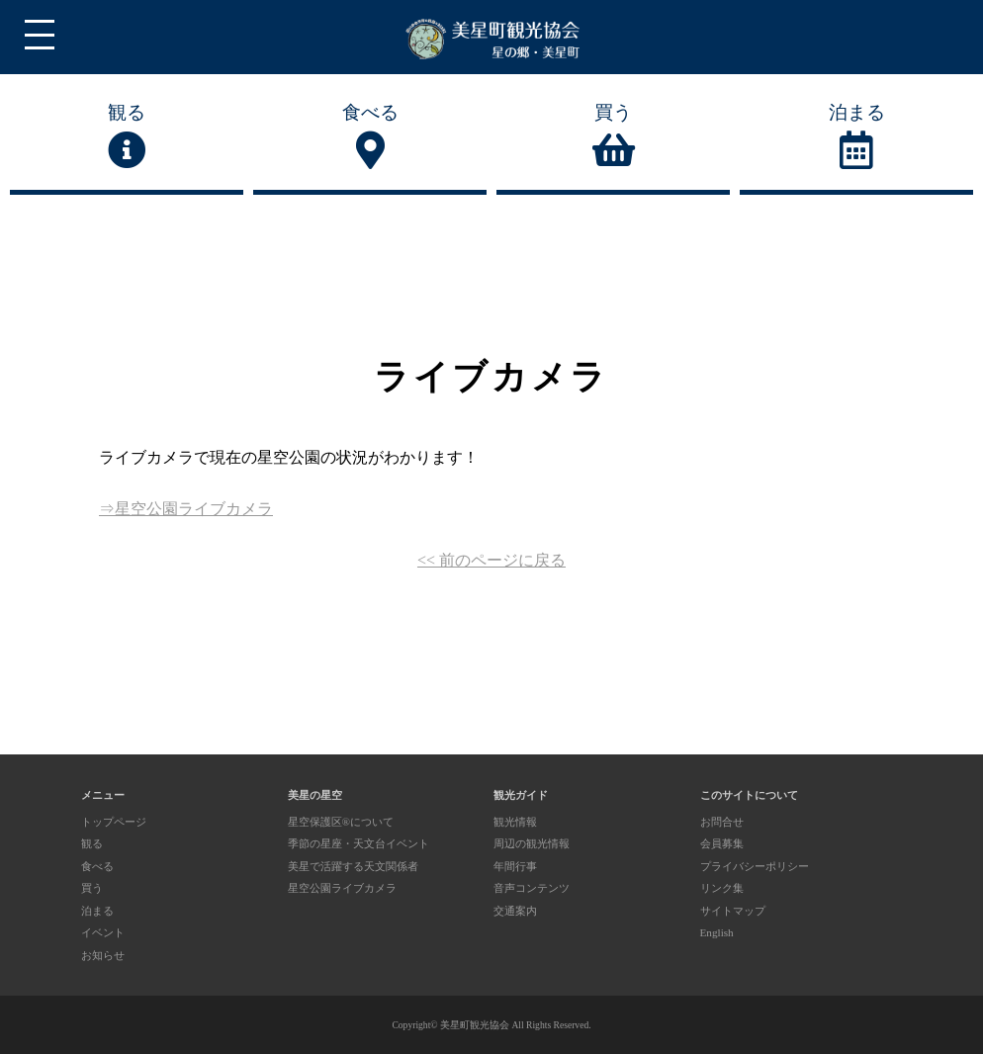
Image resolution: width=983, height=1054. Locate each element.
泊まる (856, 136)
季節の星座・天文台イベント (358, 843)
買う (613, 136)
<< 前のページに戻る (491, 560)
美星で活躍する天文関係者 (353, 866)
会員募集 (722, 843)
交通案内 (515, 911)
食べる (370, 136)
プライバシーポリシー (754, 866)
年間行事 (515, 866)
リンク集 (722, 888)
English (717, 932)
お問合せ (722, 822)
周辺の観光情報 (531, 843)
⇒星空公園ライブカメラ (186, 508)
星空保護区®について (341, 822)
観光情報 (515, 822)
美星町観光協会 (474, 1024)
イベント (103, 932)
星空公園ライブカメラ (342, 888)
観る (126, 136)
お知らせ (103, 955)
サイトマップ (732, 911)
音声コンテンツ (531, 888)
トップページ (113, 822)
